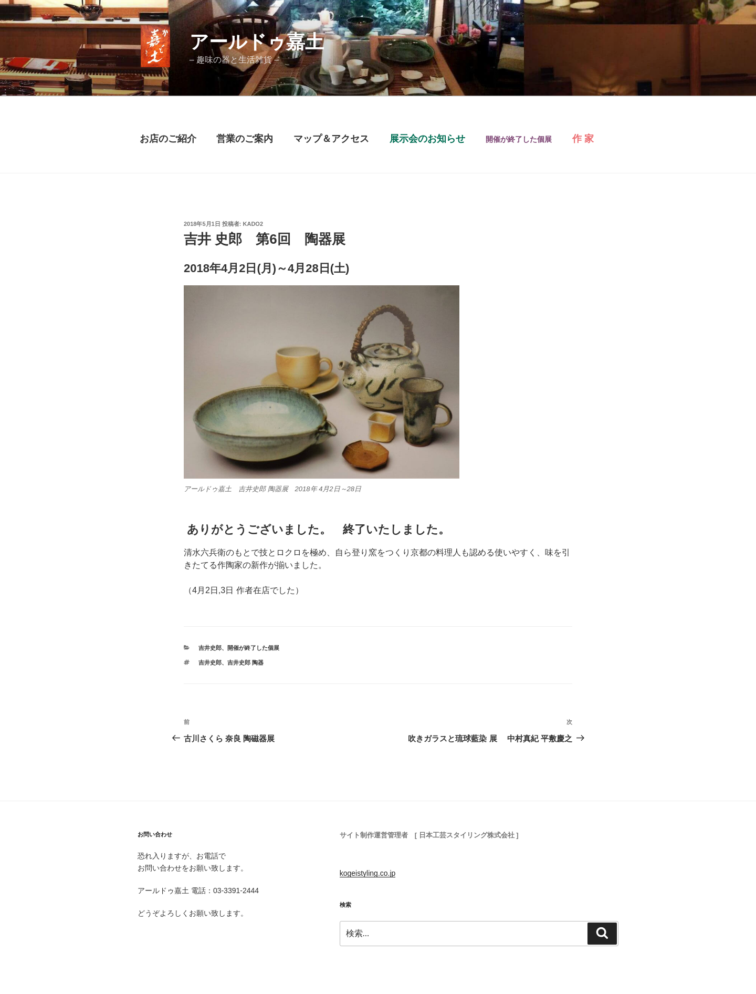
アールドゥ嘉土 (257, 42)
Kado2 (253, 224)
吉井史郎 (210, 648)
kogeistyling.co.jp (368, 873)
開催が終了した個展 (253, 648)
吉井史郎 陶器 (245, 662)
